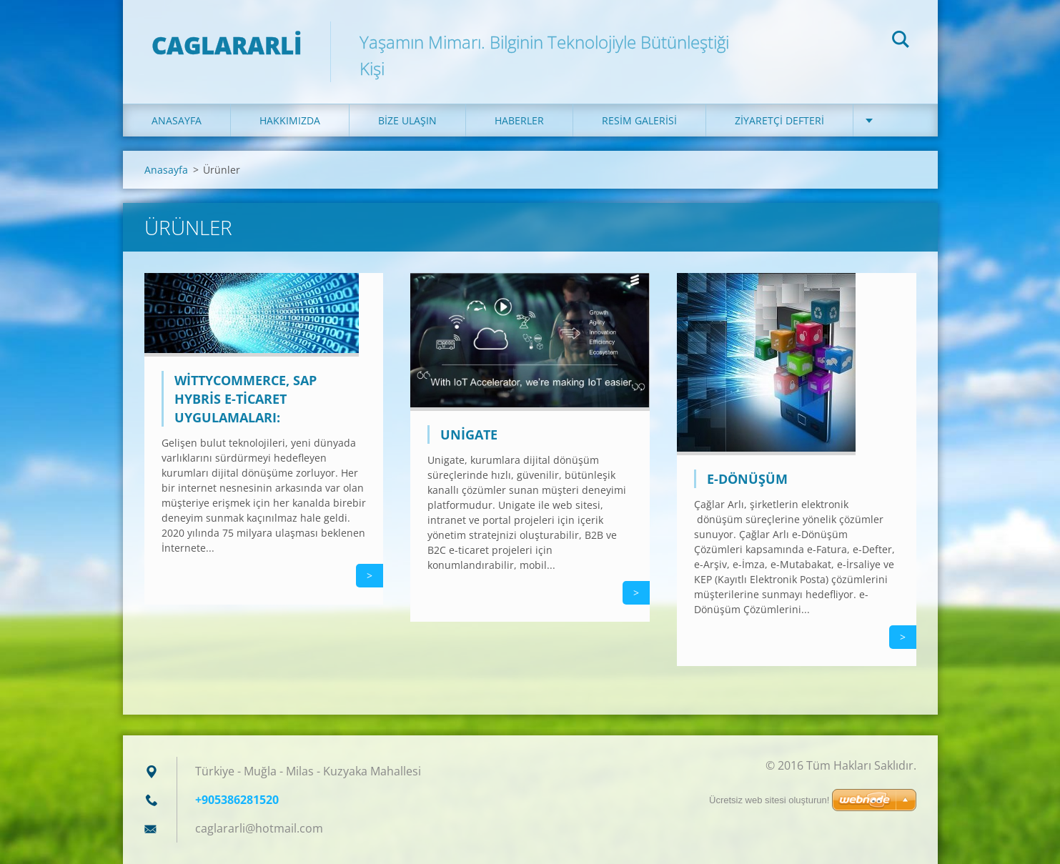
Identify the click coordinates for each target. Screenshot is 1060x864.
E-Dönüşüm (747, 478)
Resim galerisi (639, 120)
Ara (900, 41)
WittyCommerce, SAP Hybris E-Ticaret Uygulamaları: (245, 399)
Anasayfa (177, 120)
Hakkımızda (289, 120)
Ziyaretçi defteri (779, 120)
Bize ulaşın (407, 120)
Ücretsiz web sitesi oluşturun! (769, 800)
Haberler (519, 120)
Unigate (468, 434)
